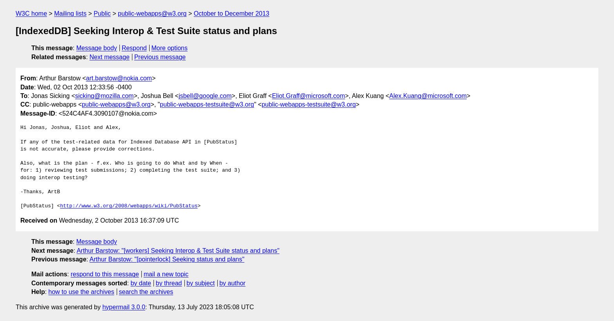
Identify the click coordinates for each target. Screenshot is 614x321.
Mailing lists (70, 13)
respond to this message (104, 274)
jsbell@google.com (205, 95)
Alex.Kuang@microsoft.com (428, 95)
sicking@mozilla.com (104, 95)
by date (140, 283)
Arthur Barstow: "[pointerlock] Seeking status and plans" (167, 259)
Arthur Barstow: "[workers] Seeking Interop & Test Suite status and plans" (178, 250)
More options (170, 48)
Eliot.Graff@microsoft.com (308, 95)
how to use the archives (81, 291)
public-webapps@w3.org (152, 13)
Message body (96, 48)
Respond (134, 48)
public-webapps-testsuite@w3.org (207, 104)
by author (232, 283)
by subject (200, 283)
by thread (169, 283)
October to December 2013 (231, 13)
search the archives (146, 291)
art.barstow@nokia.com (119, 78)
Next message (110, 57)
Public (102, 13)
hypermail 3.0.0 (123, 307)
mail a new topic (166, 274)
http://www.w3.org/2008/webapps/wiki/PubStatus (128, 206)
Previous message (160, 57)
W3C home (31, 13)
